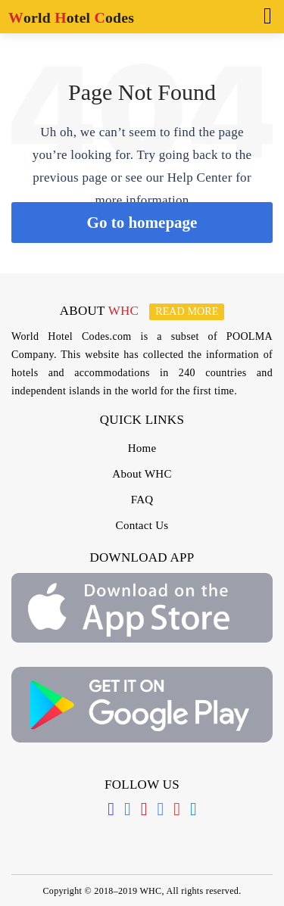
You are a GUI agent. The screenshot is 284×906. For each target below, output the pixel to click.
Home (142, 448)
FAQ (142, 499)
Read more (186, 311)
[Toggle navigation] (263, 14)
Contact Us (142, 525)
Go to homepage (142, 222)
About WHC (141, 474)
